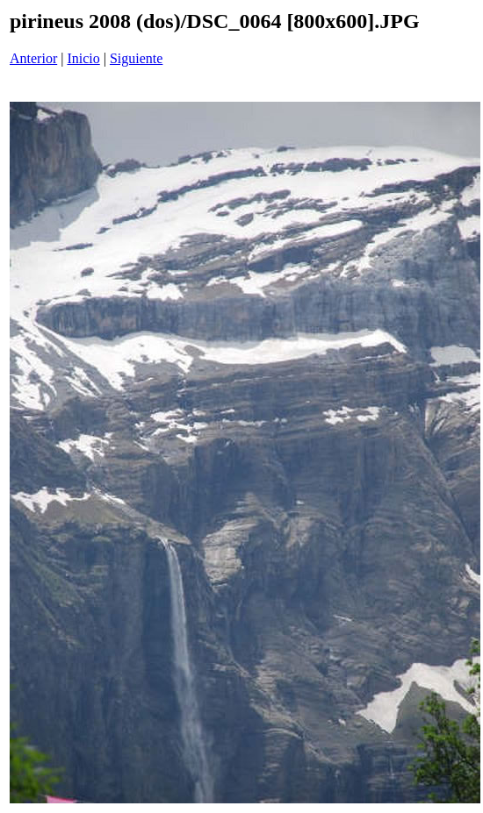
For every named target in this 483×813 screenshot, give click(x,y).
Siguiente (136, 58)
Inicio (83, 58)
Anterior (33, 58)
